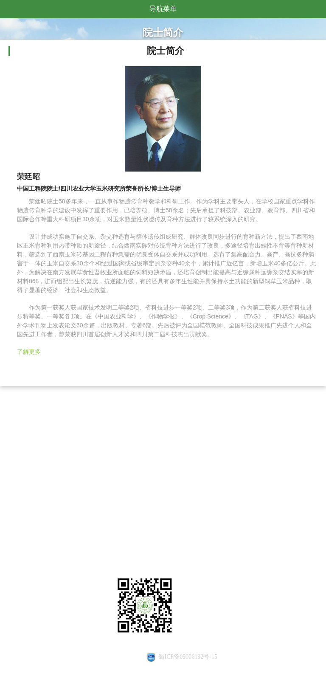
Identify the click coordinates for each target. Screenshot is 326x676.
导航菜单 (163, 8)
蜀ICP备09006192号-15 (187, 656)
